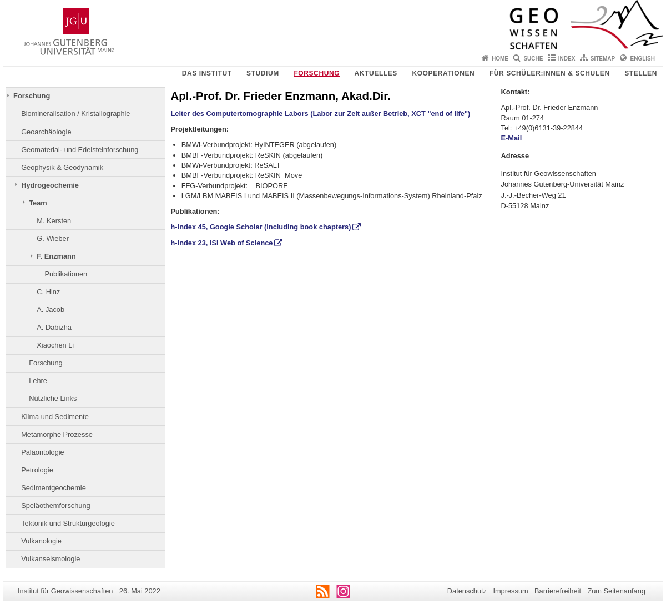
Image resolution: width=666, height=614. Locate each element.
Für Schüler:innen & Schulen (550, 73)
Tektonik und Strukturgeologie (68, 523)
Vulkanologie (41, 541)
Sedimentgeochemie (53, 488)
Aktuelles (376, 73)
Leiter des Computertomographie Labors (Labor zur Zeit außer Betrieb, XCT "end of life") (321, 113)
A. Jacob (50, 309)
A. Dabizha (54, 327)
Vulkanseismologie (50, 559)
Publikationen (65, 274)
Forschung (317, 73)
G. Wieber (53, 238)
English (642, 59)
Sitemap (603, 59)
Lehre (38, 380)
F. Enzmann (56, 256)
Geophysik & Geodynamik (62, 167)
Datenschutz (467, 591)
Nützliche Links (53, 398)
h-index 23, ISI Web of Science (222, 243)
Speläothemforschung (55, 505)
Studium (262, 73)
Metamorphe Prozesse (57, 434)
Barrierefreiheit (557, 591)
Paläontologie (42, 452)
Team (38, 203)
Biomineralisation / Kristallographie (75, 113)
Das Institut (207, 73)
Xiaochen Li (55, 345)
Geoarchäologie (46, 132)
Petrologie (37, 470)
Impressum (510, 591)
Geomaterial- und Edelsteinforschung (79, 149)
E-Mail (512, 138)
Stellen (640, 73)
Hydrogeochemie (50, 185)
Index (567, 59)
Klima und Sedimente (55, 416)
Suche (533, 59)
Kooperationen (443, 73)
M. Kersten (54, 221)
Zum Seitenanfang (616, 591)
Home (500, 59)
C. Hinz (48, 292)
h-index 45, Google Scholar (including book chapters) (261, 227)
